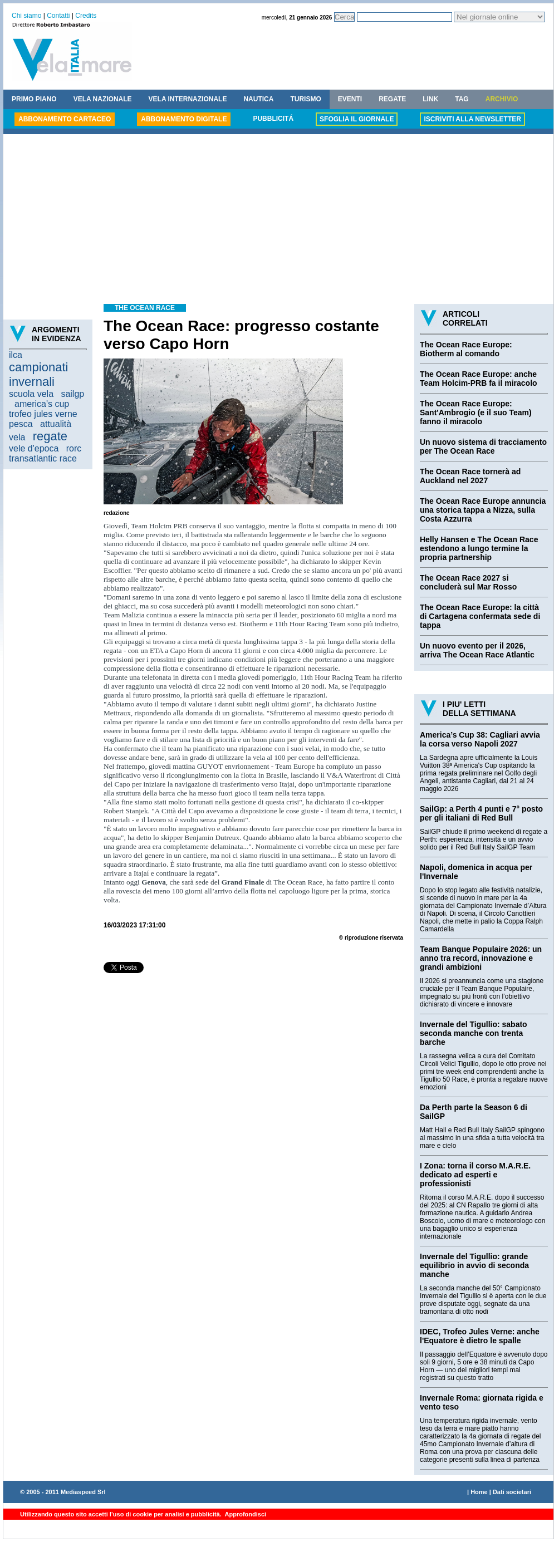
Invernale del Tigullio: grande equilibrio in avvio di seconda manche (474, 1265)
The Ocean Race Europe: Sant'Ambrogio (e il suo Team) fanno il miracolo (476, 412)
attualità (55, 424)
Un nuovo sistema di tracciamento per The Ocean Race (483, 446)
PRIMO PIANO (34, 99)
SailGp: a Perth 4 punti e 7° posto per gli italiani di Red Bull (481, 813)
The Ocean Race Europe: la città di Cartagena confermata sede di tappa (480, 616)
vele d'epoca (33, 448)
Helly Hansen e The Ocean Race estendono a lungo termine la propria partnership (479, 548)
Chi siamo (26, 15)
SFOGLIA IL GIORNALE (357, 119)
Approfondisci (244, 1514)
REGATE (392, 99)
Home (479, 1492)
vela (17, 437)
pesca (21, 424)
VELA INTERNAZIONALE (188, 99)
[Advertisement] (278, 220)
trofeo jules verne (43, 414)
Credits (85, 15)
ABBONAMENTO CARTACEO (64, 119)
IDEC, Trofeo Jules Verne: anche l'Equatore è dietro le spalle (480, 1336)
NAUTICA (258, 99)
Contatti (58, 15)
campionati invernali (38, 374)
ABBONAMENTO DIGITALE (184, 119)
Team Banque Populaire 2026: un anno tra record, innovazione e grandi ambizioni (481, 958)
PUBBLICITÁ (273, 118)
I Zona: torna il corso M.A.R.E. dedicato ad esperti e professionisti (475, 1174)
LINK (430, 99)
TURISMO (305, 99)
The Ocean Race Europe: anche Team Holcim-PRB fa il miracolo (478, 378)
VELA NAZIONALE (102, 99)
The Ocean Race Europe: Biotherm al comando (466, 349)
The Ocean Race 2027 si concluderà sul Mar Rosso (468, 582)
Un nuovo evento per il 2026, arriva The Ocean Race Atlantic (477, 650)
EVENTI (350, 99)
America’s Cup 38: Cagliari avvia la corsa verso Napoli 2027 (480, 739)
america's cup (41, 404)
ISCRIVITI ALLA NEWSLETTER (472, 119)
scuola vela (31, 394)
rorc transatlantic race (45, 453)
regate (50, 436)
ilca (15, 355)
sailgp (72, 394)
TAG (461, 99)
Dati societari (512, 1492)
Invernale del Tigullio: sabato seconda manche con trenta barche (473, 1033)
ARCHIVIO (502, 99)
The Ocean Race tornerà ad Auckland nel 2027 (470, 476)
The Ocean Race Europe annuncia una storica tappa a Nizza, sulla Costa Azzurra (483, 510)
